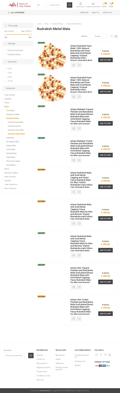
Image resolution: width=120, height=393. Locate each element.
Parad (6, 103)
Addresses (60, 363)
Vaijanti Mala (11, 146)
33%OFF (41, 75)
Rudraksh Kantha (14, 126)
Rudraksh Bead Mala (15, 122)
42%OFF (41, 43)
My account (80, 6)
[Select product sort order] (99, 36)
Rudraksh (8, 99)
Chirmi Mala (10, 149)
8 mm (10, 77)
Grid (111, 36)
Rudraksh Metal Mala (16, 134)
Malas (6, 107)
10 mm (10, 81)
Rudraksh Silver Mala (15, 130)
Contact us (41, 359)
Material (11, 43)
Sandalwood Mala (13, 114)
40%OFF (41, 106)
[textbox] (57, 5)
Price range (13, 25)
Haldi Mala (10, 138)
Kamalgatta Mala (12, 142)
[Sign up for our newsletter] (16, 355)
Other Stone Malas (13, 161)
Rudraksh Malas (12, 118)
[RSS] (110, 354)
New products (42, 363)
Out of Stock (41, 169)
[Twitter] (97, 354)
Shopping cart (80, 361)
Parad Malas (11, 165)
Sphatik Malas (11, 153)
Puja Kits (7, 181)
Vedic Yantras (9, 95)
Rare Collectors (10, 188)
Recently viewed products (62, 368)
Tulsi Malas (10, 110)
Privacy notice (42, 372)
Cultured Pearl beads (15, 50)
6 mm (10, 69)
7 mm (10, 73)
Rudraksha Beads (14, 54)
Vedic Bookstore (10, 184)
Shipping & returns (43, 367)
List (116, 36)
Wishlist (78, 365)
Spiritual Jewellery (11, 173)
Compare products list (92, 6)
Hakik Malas (10, 157)
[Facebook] (101, 354)
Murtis (6, 169)
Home (39, 24)
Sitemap (40, 355)
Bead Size (12, 62)
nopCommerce (45, 391)
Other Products (10, 177)
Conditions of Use (43, 376)
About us (40, 380)
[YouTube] (105, 354)
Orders (58, 359)
